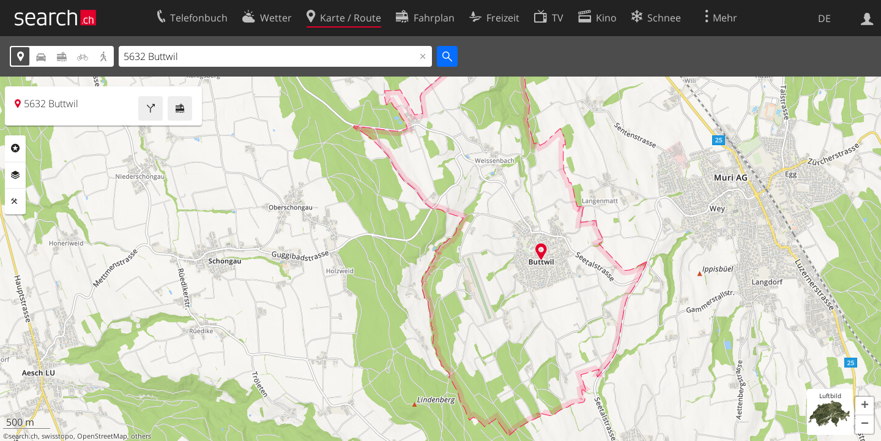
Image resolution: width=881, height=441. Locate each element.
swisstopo (57, 436)
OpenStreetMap (102, 436)
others (141, 436)
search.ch (23, 436)
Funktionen (15, 201)
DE (824, 18)
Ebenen (15, 175)
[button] (864, 406)
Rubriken (15, 148)
